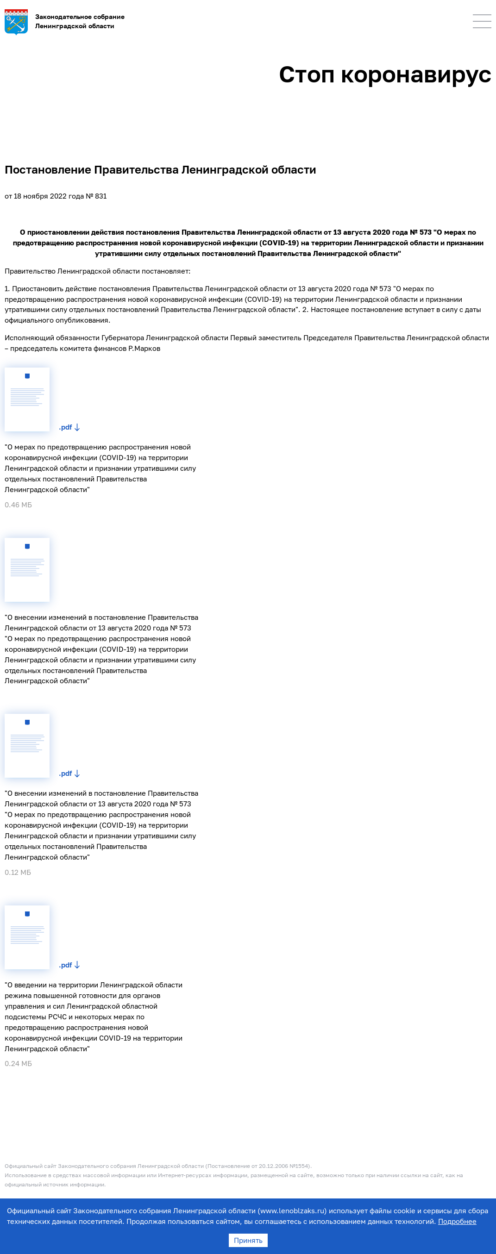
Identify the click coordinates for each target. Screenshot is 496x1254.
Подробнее (457, 1221)
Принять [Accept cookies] (248, 1240)
